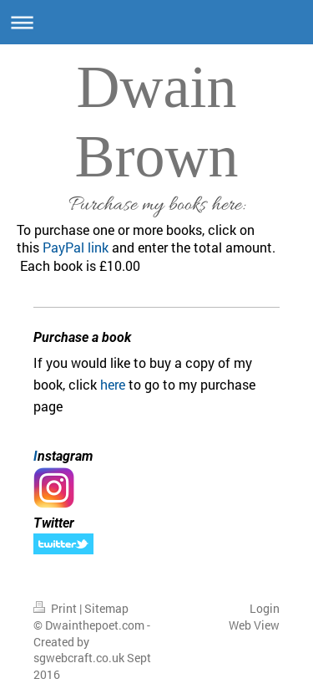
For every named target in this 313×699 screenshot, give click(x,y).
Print (56, 608)
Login (265, 608)
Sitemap (106, 608)
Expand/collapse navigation (156, 22)
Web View (254, 625)
